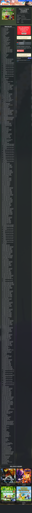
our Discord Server (24, 38)
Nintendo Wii (28, 19)
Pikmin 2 (22, 22)
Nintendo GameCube (24, 19)
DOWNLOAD (21, 42)
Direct (28, 42)
